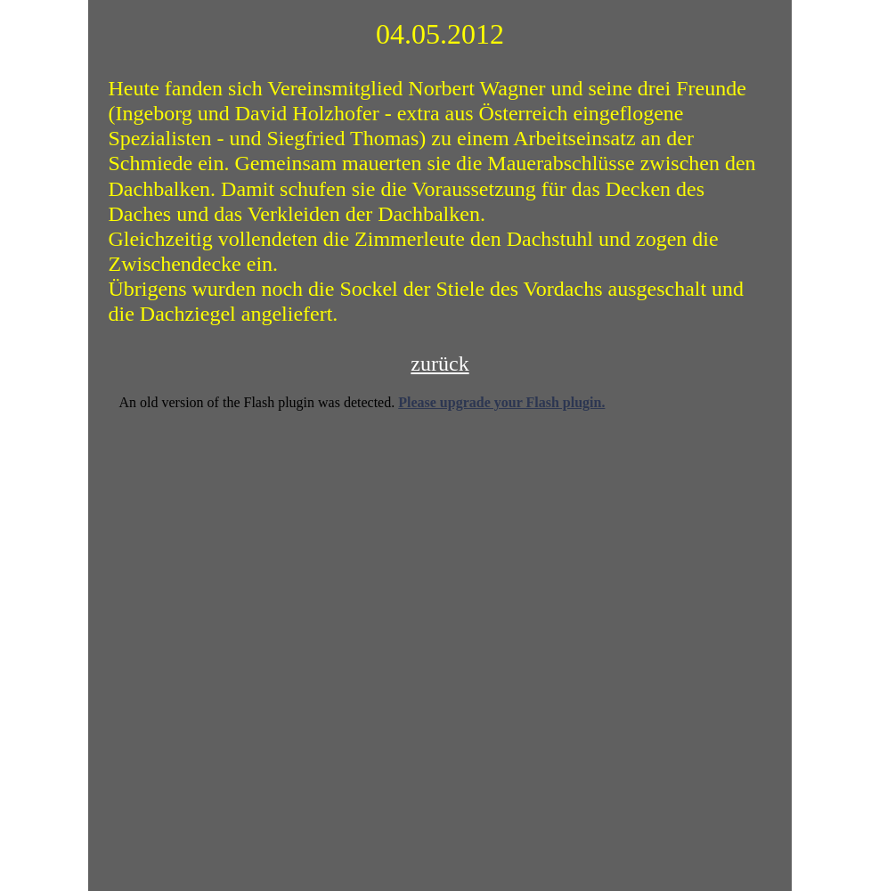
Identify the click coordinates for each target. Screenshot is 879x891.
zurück (439, 363)
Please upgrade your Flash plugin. (501, 402)
